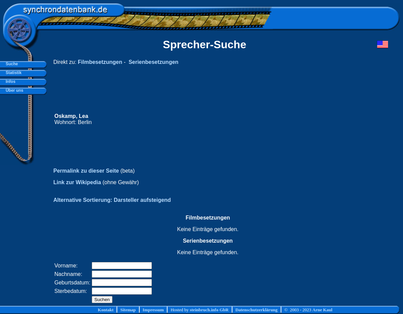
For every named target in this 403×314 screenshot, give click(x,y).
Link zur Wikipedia (77, 182)
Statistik (12, 72)
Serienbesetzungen (153, 62)
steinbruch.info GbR (209, 309)
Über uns (13, 90)
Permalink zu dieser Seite (86, 171)
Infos (9, 81)
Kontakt (105, 309)
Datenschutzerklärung (256, 309)
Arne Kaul (322, 309)
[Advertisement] (259, 119)
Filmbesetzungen (100, 62)
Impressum (153, 309)
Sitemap (128, 309)
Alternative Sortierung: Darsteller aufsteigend (112, 200)
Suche (10, 64)
